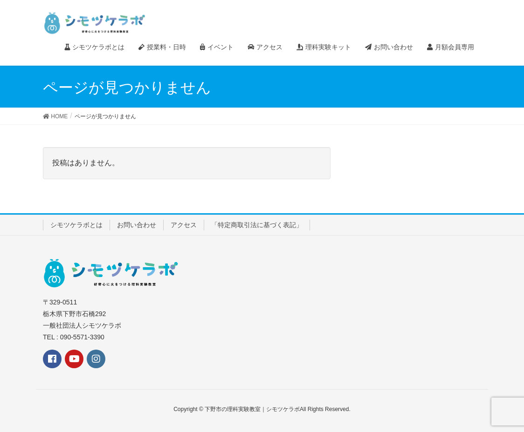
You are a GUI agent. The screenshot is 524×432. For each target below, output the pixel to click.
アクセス (184, 225)
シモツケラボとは (76, 225)
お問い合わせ (136, 225)
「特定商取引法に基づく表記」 (257, 225)
